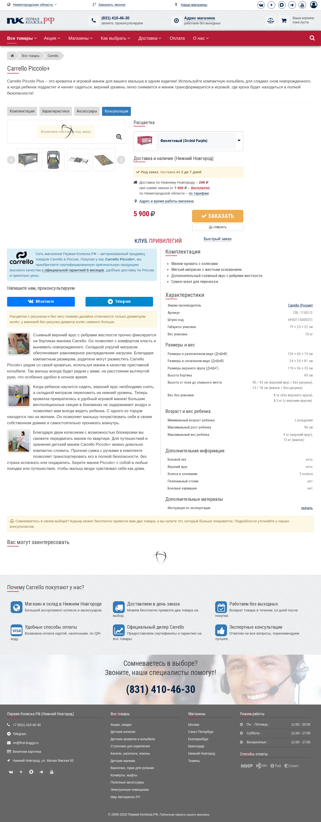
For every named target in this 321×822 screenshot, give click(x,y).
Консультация (116, 111)
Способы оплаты (254, 754)
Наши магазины (194, 5)
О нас (201, 38)
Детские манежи (123, 761)
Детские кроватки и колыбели (133, 739)
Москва (193, 725)
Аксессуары (87, 111)
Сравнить (218, 227)
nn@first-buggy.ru (26, 743)
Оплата (177, 38)
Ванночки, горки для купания (132, 768)
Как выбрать (115, 38)
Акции (52, 38)
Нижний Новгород (201, 753)
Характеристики (55, 111)
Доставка (149, 38)
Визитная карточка (27, 751)
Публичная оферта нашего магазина (184, 814)
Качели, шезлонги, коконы (130, 753)
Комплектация (22, 111)
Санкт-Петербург (201, 732)
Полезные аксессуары (127, 782)
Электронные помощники (130, 790)
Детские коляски (123, 732)
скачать (307, 508)
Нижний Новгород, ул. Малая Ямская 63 (43, 760)
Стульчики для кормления (130, 746)
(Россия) (300, 305)
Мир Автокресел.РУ (125, 797)
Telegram (19, 734)
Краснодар (196, 746)
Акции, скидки (121, 725)
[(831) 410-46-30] (94, 20)
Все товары (120, 713)
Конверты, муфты (124, 775)
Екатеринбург (198, 739)
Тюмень (194, 761)
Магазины (80, 38)
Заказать (217, 216)
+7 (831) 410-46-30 (27, 725)
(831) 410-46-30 (115, 18)
